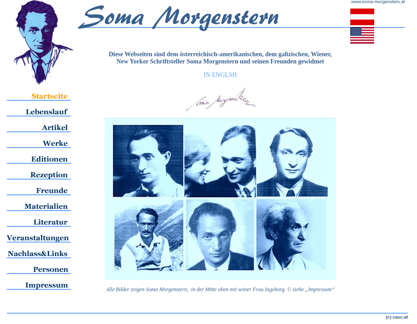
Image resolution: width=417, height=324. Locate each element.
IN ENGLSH (220, 75)
